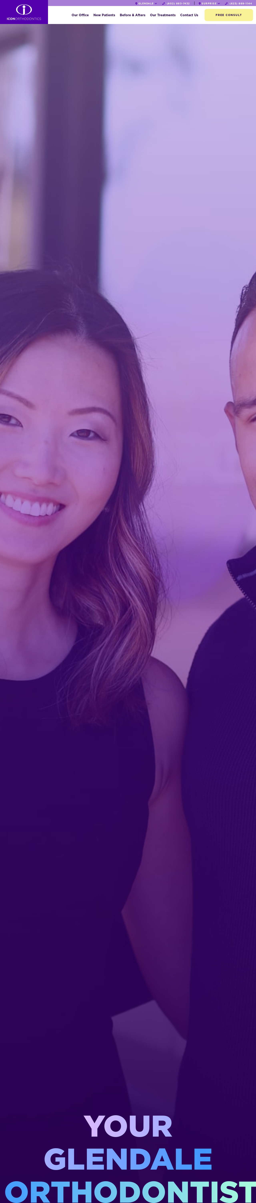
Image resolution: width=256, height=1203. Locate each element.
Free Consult (229, 15)
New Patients (104, 15)
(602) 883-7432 (176, 3)
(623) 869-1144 (238, 3)
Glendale (146, 3)
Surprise (209, 3)
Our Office (80, 15)
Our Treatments (163, 15)
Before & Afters (132, 15)
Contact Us (189, 15)
